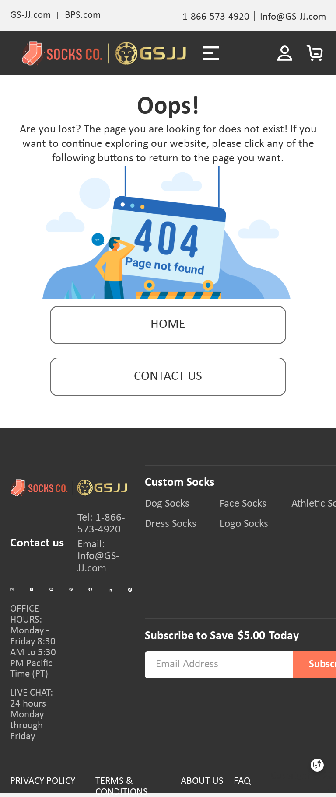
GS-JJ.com (30, 15)
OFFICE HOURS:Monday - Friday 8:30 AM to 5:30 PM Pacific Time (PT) (33, 641)
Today (284, 636)
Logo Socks (244, 524)
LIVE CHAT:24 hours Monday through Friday (31, 714)
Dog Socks (167, 504)
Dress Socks (170, 524)
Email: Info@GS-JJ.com (98, 556)
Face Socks (243, 504)
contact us (168, 376)
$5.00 (251, 636)
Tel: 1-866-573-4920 (101, 524)
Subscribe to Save (189, 636)
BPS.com (83, 15)
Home (168, 324)
